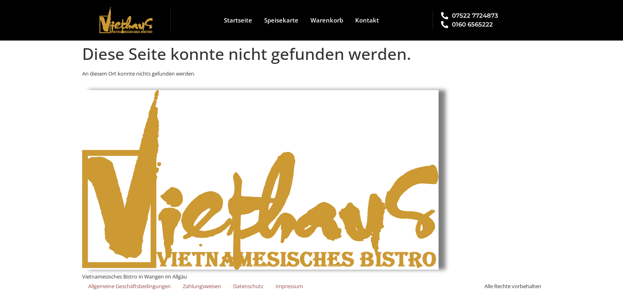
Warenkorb (326, 20)
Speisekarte (281, 20)
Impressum (289, 286)
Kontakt (367, 20)
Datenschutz (248, 286)
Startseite (238, 20)
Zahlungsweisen (202, 286)
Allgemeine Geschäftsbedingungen (129, 286)
